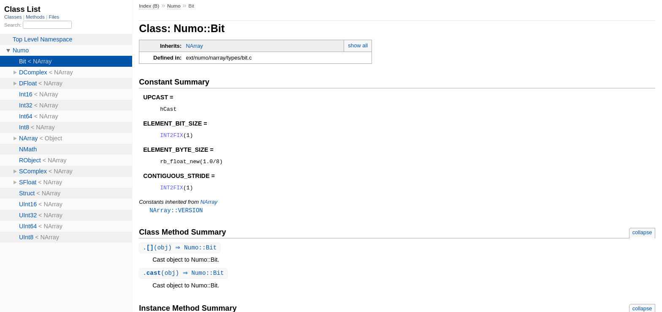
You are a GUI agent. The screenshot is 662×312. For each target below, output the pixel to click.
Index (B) (149, 6)
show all (358, 45)
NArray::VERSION (176, 215)
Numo (174, 6)
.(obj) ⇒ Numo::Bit (181, 253)
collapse (642, 238)
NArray (194, 46)
